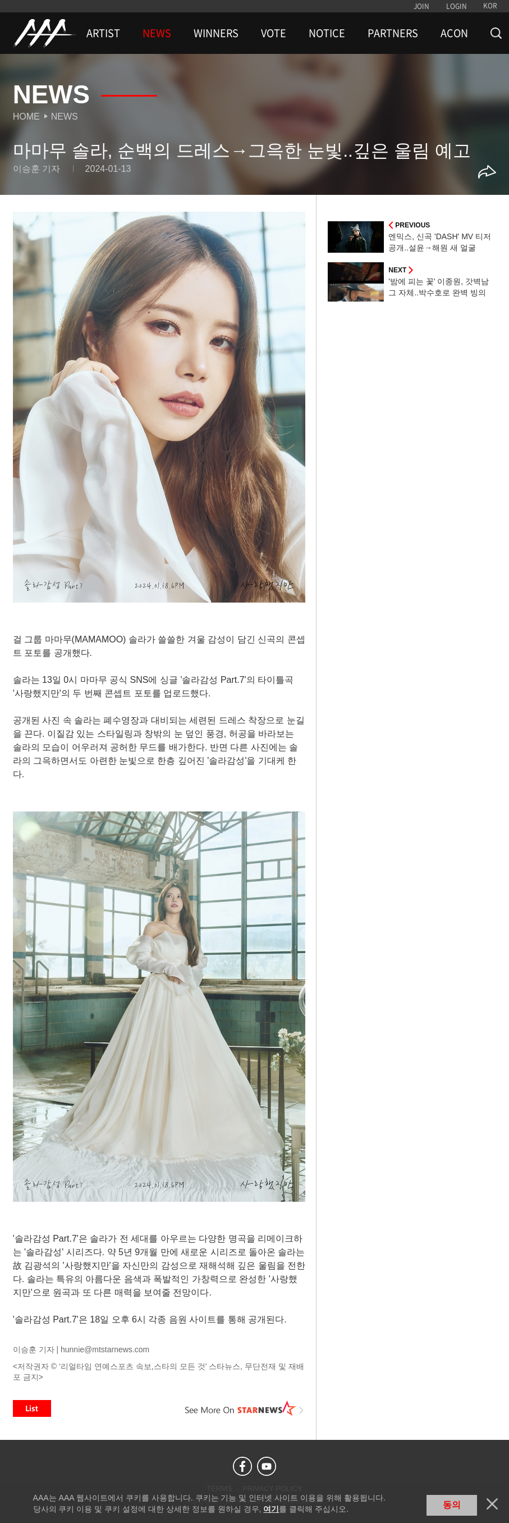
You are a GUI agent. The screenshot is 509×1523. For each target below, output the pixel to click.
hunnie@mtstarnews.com (105, 1349)
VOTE (273, 33)
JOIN (421, 6)
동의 (452, 1505)
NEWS (157, 33)
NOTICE (327, 33)
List (32, 1408)
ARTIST (103, 33)
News (64, 116)
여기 (271, 1508)
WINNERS (216, 33)
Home (26, 116)
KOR (490, 5)
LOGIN (456, 6)
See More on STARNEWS (244, 1408)
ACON (454, 33)
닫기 (492, 1504)
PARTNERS (393, 33)
